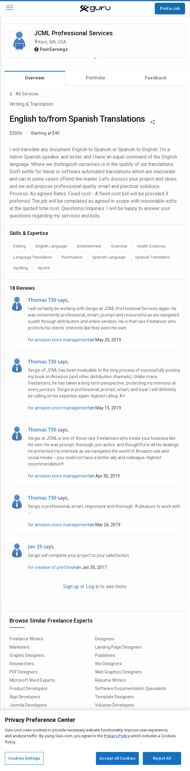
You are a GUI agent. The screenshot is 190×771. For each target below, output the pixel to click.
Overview (34, 78)
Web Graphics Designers (118, 671)
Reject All (162, 758)
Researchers (22, 663)
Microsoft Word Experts (32, 680)
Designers (104, 638)
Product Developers (29, 688)
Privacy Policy (117, 736)
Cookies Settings (24, 758)
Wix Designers (108, 663)
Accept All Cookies (117, 758)
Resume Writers (110, 680)
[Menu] (9, 8)
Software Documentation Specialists (130, 688)
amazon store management (62, 339)
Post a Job (170, 8)
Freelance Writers (26, 638)
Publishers (105, 655)
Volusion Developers (114, 705)
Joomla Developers (28, 705)
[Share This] (152, 121)
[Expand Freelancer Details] (95, 58)
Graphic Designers (27, 655)
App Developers (25, 696)
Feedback (155, 78)
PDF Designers (23, 671)
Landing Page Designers (118, 647)
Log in (92, 586)
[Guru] (95, 8)
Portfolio (95, 78)
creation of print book (55, 567)
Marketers (19, 647)
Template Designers (114, 696)
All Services (24, 94)
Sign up (71, 586)
